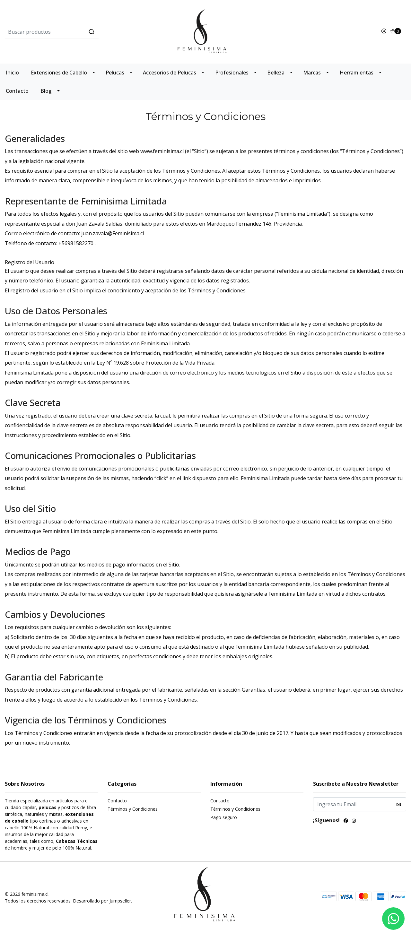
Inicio (12, 72)
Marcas (312, 72)
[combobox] (72, 32)
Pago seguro (223, 817)
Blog (46, 90)
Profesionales (232, 72)
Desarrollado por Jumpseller (102, 901)
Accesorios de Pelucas (169, 72)
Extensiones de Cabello (59, 72)
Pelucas (115, 72)
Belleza (275, 72)
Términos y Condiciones (133, 809)
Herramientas (356, 72)
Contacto (17, 90)
